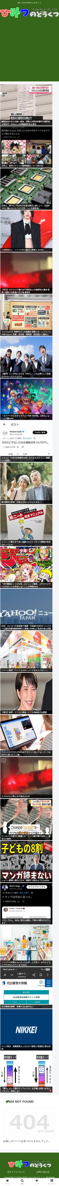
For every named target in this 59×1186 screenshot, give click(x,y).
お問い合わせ (43, 1172)
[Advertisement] (29, 52)
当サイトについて (16, 1172)
